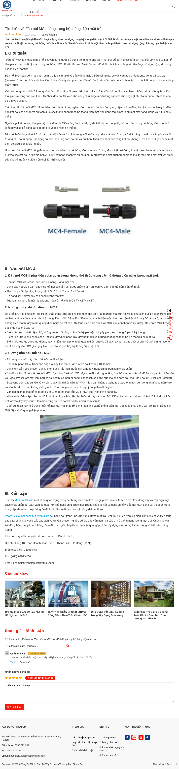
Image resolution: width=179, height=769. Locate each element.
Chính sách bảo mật (82, 750)
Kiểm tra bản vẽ (107, 755)
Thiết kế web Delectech (165, 764)
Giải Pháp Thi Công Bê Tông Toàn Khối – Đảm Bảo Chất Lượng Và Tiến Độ (151, 615)
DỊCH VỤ (104, 727)
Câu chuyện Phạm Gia (84, 737)
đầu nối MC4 (23, 500)
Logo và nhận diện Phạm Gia (85, 744)
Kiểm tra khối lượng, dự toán (111, 749)
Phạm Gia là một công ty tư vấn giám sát (29, 516)
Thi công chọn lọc (108, 742)
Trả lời (13, 662)
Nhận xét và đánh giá (17, 671)
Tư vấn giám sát (107, 737)
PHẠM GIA (78, 727)
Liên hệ (34, 12)
